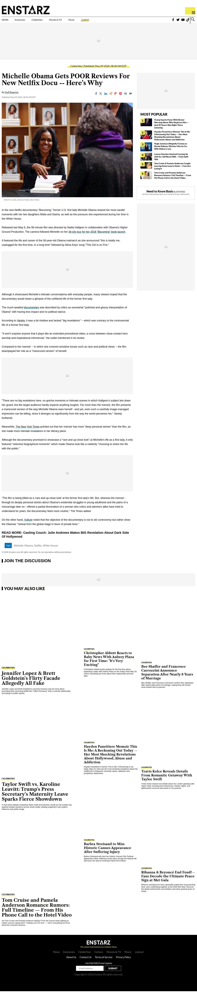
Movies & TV (76, 21)
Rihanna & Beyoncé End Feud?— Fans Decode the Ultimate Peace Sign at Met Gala (168, 881)
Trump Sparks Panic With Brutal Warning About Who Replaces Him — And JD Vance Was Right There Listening (171, 128)
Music (97, 21)
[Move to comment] (130, 98)
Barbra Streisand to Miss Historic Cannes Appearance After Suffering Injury (107, 853)
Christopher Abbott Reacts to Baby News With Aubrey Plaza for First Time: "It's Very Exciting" (109, 664)
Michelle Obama (23, 550)
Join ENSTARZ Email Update (98, 968)
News (56, 956)
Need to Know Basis (160, 196)
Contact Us (85, 961)
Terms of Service (103, 961)
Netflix (37, 550)
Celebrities (50, 21)
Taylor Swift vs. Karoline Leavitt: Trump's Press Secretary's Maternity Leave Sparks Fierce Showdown (35, 796)
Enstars (26, 9)
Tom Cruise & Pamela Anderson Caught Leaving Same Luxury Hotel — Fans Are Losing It (172, 171)
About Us (71, 961)
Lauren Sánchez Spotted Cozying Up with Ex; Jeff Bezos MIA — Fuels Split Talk (171, 161)
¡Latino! (115, 21)
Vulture (28, 524)
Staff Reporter (12, 97)
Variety (21, 325)
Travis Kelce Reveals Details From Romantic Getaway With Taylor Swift (166, 780)
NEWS (7, 21)
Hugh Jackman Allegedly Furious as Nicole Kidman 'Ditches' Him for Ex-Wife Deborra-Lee (170, 151)
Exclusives (27, 21)
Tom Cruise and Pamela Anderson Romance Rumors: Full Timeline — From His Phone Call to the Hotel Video (172, 180)
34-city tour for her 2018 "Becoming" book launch (96, 236)
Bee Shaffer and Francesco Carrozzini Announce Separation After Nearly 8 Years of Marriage (167, 677)
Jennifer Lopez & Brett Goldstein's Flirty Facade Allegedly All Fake (31, 683)
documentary (31, 312)
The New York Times (28, 431)
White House (50, 550)
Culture (98, 956)
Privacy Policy (123, 961)
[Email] (125, 98)
